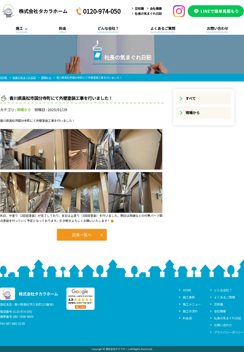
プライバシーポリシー (229, 332)
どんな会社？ (108, 28)
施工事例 (189, 297)
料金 (62, 28)
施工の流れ (190, 311)
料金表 (187, 318)
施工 (19, 28)
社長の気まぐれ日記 (148, 13)
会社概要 (156, 8)
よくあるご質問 (162, 28)
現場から (24, 109)
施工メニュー (192, 304)
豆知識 (139, 8)
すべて (190, 98)
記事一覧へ (82, 234)
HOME (187, 290)
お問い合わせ (217, 28)
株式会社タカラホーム (33, 11)
